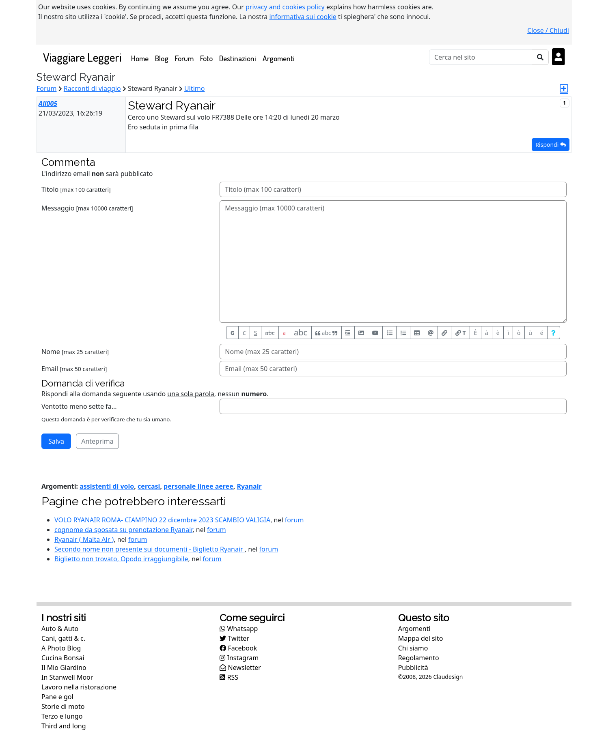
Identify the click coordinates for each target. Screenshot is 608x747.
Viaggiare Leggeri (82, 56)
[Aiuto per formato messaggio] (553, 332)
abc (269, 333)
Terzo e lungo (61, 716)
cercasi (149, 486)
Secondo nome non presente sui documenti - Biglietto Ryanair (149, 549)
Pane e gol (57, 696)
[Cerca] (481, 57)
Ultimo (194, 88)
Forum (184, 58)
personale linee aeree (198, 486)
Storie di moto (62, 706)
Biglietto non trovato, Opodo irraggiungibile (121, 558)
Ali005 (48, 103)
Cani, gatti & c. (63, 638)
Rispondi (550, 144)
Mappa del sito (420, 638)
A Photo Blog (61, 648)
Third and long (63, 725)
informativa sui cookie (302, 16)
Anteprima (97, 441)
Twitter (234, 638)
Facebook (238, 648)
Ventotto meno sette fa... (79, 406)
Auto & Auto (59, 628)
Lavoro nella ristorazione (78, 687)
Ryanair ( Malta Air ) (84, 539)
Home (141, 57)
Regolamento (418, 657)
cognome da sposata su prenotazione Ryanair (123, 529)
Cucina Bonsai (62, 657)
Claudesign (448, 676)
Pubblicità (413, 667)
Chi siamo (413, 648)
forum (294, 519)
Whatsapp (239, 628)
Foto (206, 58)
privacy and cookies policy (285, 6)
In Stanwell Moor (67, 677)
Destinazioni (237, 58)
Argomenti (279, 58)
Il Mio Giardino (63, 667)
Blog (161, 58)
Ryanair (249, 486)
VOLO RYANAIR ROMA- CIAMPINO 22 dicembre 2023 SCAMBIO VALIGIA (162, 519)
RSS (229, 677)
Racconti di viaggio (92, 88)
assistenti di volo (107, 486)
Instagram (239, 657)
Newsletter (240, 667)
